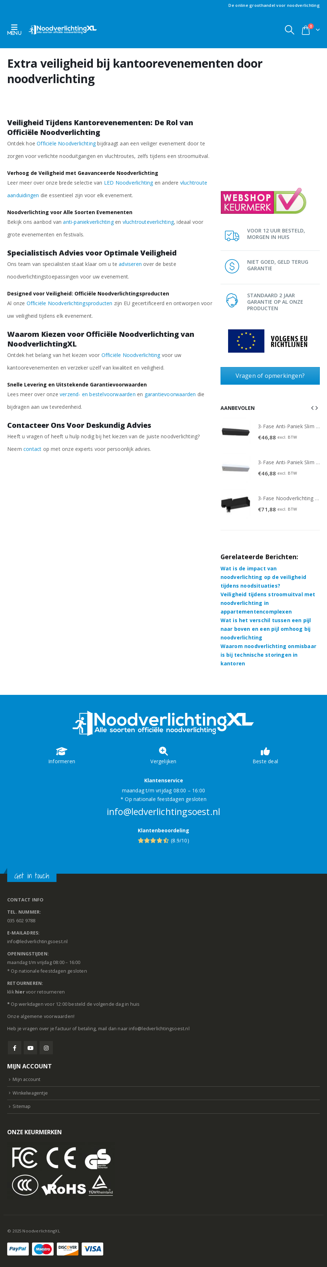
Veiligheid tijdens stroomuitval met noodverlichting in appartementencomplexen (268, 603)
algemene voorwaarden (47, 1016)
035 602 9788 (21, 921)
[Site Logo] (63, 29)
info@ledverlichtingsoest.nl (163, 811)
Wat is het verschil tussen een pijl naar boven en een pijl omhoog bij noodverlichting (266, 629)
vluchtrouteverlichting (148, 221)
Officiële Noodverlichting (66, 143)
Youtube (30, 1047)
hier (20, 992)
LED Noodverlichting (128, 182)
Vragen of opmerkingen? (270, 376)
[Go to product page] (236, 432)
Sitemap (22, 1106)
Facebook (14, 1047)
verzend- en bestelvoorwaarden (98, 394)
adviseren (130, 264)
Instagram (46, 1047)
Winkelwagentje (30, 1093)
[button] (16, 29)
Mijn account (26, 1079)
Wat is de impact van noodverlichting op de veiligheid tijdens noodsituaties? (263, 577)
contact (32, 448)
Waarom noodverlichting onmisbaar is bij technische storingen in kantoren (268, 655)
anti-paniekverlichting (88, 221)
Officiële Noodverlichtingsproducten (70, 303)
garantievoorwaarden (170, 394)
